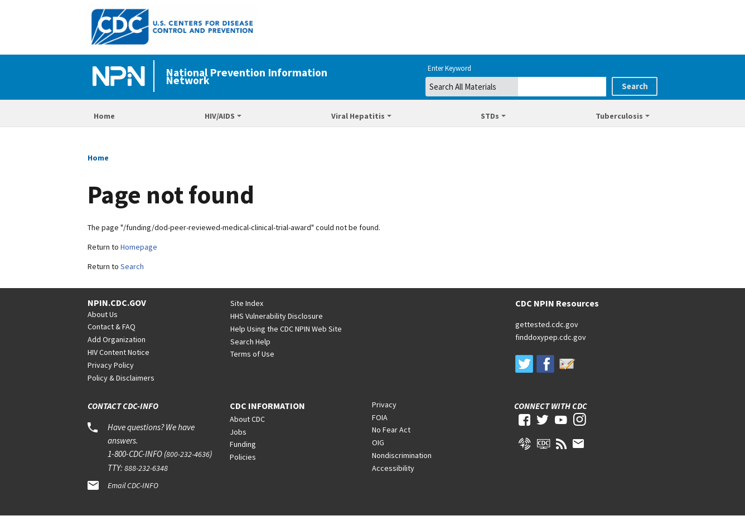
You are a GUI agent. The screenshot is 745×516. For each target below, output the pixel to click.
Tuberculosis (619, 116)
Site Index (246, 303)
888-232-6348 (146, 468)
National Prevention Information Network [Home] (246, 76)
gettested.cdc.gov (546, 324)
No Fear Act (391, 430)
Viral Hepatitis (358, 116)
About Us (103, 314)
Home (104, 116)
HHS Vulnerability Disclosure (276, 316)
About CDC (247, 419)
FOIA (380, 417)
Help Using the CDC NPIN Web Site (286, 329)
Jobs (238, 432)
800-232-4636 (188, 454)
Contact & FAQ (112, 327)
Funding (243, 444)
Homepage (138, 247)
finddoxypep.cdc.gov (550, 337)
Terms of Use (252, 354)
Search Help (250, 342)
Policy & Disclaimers (121, 378)
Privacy (384, 405)
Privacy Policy (111, 365)
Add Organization (117, 339)
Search (132, 266)
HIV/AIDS (220, 116)
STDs (490, 116)
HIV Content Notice (118, 352)
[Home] (121, 77)
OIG (378, 442)
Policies (243, 457)
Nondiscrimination (402, 455)
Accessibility (393, 468)
